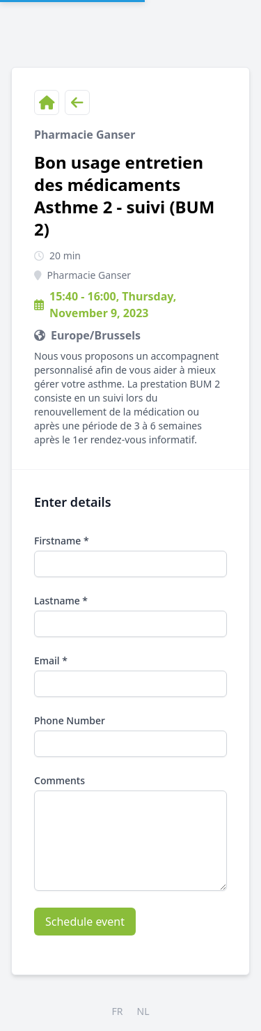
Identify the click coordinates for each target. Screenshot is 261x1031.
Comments (59, 780)
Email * (51, 660)
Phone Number (69, 720)
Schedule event (85, 921)
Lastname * (61, 600)
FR (117, 1011)
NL (143, 1011)
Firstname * (61, 540)
